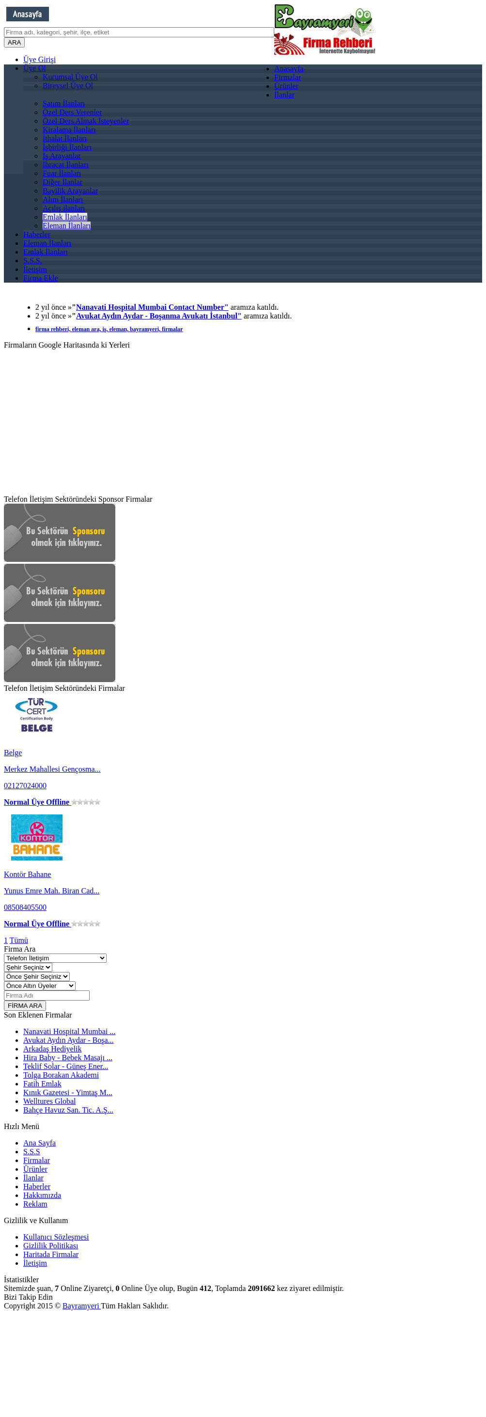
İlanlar (284, 95)
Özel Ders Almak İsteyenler (86, 121)
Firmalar (287, 77)
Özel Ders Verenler (72, 112)
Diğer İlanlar (62, 182)
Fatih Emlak (42, 1084)
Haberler (36, 234)
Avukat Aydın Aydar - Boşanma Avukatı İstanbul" (159, 316)
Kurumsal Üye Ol (70, 77)
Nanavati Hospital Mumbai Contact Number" (152, 307)
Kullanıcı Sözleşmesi (56, 1237)
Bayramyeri (82, 1306)
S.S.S (31, 1151)
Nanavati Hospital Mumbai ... (69, 1031)
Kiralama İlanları (69, 130)
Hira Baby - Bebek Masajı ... (67, 1057)
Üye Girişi (39, 59)
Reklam (35, 1204)
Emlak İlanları (65, 217)
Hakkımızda (42, 1195)
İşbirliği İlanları (67, 147)
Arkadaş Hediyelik (52, 1049)
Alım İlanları (63, 199)
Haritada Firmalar (50, 1254)
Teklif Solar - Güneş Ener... (65, 1066)
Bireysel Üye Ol (68, 85)
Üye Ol (34, 68)
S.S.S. (32, 260)
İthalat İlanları (65, 138)
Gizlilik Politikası (50, 1246)
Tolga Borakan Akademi (61, 1075)
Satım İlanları (64, 103)
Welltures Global (49, 1101)
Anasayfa (288, 68)
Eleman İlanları (67, 226)
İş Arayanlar (62, 156)
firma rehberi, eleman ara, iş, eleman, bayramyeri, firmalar (109, 329)
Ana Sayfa (39, 1143)
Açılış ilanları (64, 208)
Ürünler (286, 86)
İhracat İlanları (66, 164)
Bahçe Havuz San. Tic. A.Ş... (68, 1110)
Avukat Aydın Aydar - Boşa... (68, 1040)
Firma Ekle (40, 278)
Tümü (19, 940)
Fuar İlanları (62, 173)
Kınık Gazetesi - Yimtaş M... (67, 1092)
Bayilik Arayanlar (70, 191)
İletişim (35, 269)
